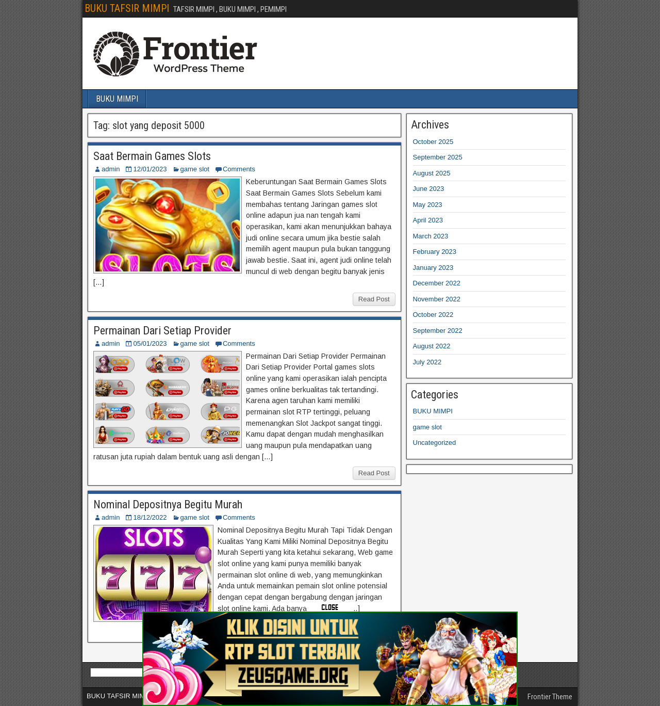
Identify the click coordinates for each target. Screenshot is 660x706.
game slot (194, 169)
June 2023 (428, 188)
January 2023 (433, 267)
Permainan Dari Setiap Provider (162, 330)
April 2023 (428, 220)
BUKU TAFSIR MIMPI (127, 8)
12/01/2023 (150, 169)
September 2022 (438, 330)
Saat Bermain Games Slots (152, 156)
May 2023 (427, 204)
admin (111, 169)
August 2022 (432, 346)
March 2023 (431, 236)
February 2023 (435, 251)
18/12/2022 (150, 517)
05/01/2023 (150, 343)
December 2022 (437, 283)
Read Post (374, 299)
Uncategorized (434, 442)
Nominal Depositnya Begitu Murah (167, 504)
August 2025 (432, 173)
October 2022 (433, 314)
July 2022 (427, 362)
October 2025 (433, 142)
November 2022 (437, 299)
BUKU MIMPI (117, 99)
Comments (239, 169)
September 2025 (438, 157)
